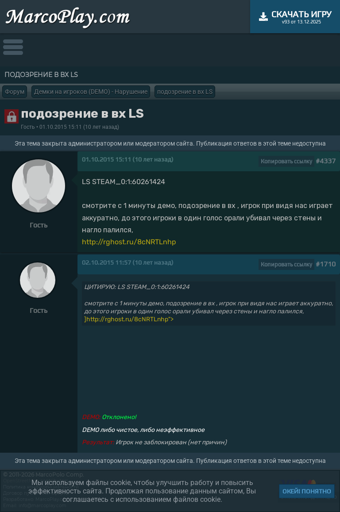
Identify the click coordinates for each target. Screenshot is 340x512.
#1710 (326, 264)
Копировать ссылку (286, 161)
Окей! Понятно (306, 491)
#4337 (326, 161)
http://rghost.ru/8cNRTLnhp (129, 242)
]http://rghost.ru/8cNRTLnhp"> (129, 319)
